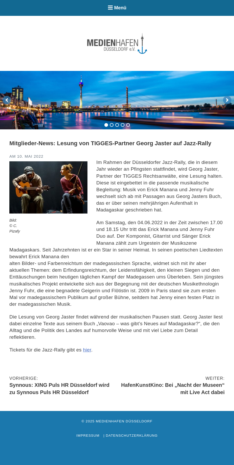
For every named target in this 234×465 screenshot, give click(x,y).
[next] (227, 100)
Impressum (87, 435)
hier (87, 350)
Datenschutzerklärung (131, 435)
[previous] (7, 100)
